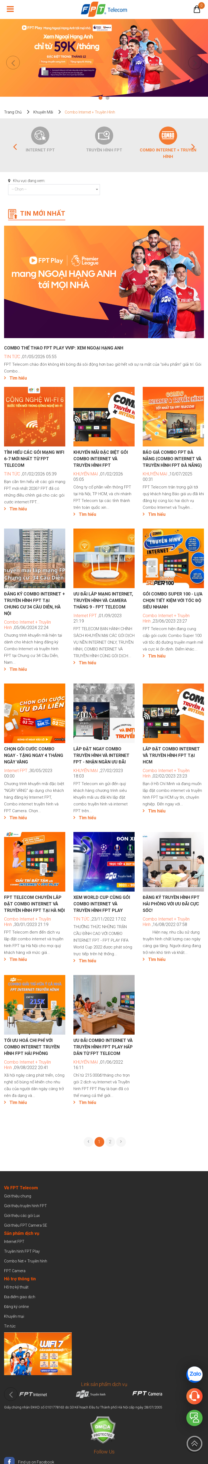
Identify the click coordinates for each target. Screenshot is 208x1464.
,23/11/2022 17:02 (99, 919)
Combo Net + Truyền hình (25, 1261)
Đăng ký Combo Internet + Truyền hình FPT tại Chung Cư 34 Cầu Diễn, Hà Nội (34, 603)
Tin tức (10, 1326)
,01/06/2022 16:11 (98, 1065)
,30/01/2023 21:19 (27, 921)
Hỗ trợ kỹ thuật (16, 1287)
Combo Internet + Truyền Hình (168, 153)
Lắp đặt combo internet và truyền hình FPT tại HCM (171, 755)
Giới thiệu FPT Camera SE (25, 1225)
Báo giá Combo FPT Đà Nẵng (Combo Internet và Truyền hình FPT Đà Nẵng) (172, 459)
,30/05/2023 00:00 (28, 773)
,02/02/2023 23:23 (166, 773)
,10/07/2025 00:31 (167, 476)
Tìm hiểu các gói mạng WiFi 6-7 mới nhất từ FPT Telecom (34, 459)
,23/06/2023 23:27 (166, 618)
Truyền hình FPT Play (22, 1251)
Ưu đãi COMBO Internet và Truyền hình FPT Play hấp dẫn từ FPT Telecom (103, 1047)
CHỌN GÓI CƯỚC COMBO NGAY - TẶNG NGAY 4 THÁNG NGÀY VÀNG (33, 755)
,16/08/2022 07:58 (166, 921)
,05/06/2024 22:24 (27, 625)
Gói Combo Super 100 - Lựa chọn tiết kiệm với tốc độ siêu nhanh (173, 600)
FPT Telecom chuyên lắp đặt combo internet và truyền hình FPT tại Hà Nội (34, 904)
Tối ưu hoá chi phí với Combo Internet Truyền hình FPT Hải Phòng (32, 1047)
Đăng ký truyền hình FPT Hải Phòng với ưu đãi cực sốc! (171, 904)
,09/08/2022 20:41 (27, 1065)
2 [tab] (107, 98)
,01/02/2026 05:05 (98, 476)
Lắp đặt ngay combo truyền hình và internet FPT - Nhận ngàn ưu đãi (101, 755)
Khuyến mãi (43, 112)
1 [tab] (100, 98)
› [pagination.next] (121, 1141)
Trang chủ (13, 112)
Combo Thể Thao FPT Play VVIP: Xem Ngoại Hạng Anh (64, 348)
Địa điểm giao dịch (19, 1297)
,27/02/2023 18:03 (98, 773)
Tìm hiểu (18, 378)
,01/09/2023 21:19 (97, 618)
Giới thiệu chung (18, 1196)
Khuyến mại (14, 1316)
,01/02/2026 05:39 (30, 474)
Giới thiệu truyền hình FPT (25, 1206)
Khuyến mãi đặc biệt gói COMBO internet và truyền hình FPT (100, 459)
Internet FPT (40, 150)
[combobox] (54, 189)
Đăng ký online (16, 1306)
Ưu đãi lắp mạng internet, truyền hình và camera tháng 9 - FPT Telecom (103, 600)
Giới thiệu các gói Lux (22, 1215)
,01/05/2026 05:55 (30, 356)
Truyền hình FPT (104, 150)
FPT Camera (14, 1271)
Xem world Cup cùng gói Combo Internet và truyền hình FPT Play (101, 904)
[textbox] (54, 189)
